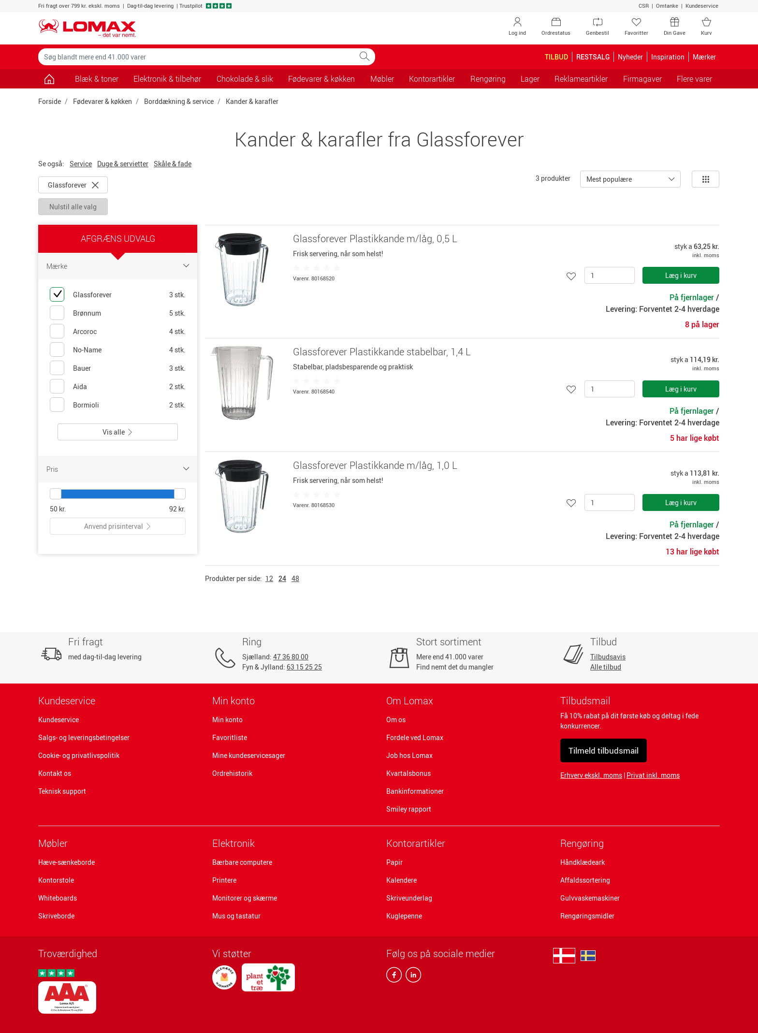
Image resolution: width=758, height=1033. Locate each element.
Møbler (53, 843)
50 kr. (58, 508)
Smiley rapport (408, 809)
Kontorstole (56, 880)
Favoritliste (229, 737)
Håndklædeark (582, 862)
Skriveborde (56, 915)
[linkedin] (411, 977)
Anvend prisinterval (118, 526)
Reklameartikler (581, 78)
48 (295, 578)
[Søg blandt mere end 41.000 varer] (196, 56)
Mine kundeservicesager (248, 755)
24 (282, 578)
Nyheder (630, 56)
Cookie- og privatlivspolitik (78, 755)
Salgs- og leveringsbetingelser (84, 737)
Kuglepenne (404, 915)
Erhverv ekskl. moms (591, 775)
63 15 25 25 (304, 666)
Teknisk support (62, 791)
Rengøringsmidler (587, 915)
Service (81, 163)
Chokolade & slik (245, 78)
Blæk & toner (96, 78)
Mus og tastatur (236, 915)
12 (269, 578)
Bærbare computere (242, 862)
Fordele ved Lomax (414, 737)
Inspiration (668, 56)
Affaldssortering (585, 880)
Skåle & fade (172, 163)
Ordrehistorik (232, 773)
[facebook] (394, 977)
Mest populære (609, 179)
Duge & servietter (122, 163)
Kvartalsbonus (408, 773)
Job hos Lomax (409, 755)
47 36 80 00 (290, 656)
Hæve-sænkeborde (66, 862)
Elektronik (233, 843)
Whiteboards (57, 897)
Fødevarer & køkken (102, 101)
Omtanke (667, 5)
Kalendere (401, 880)
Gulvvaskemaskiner (590, 897)
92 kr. (177, 508)
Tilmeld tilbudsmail (603, 750)
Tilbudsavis (608, 656)
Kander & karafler (252, 101)
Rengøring (582, 843)
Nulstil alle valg (73, 206)
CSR (644, 5)
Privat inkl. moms (653, 775)
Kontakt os (54, 773)
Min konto (227, 719)
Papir (394, 862)
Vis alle (117, 431)
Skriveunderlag (409, 897)
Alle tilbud (605, 666)
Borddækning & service (179, 101)
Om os (396, 719)
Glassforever (73, 184)
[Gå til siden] (49, 78)
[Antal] (609, 275)
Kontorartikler (415, 843)
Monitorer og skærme (244, 897)
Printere (224, 880)
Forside (49, 101)
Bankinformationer (415, 791)
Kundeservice (701, 5)
